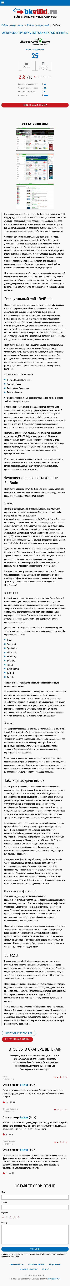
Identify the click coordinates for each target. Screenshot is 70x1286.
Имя (3, 1192)
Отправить (35, 1249)
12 (7, 1102)
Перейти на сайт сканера (35, 105)
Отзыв (4, 1222)
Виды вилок (54, 1264)
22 (14, 1102)
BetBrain (24, 1085)
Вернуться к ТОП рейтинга (18, 1033)
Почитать (46, 1269)
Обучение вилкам (36, 1264)
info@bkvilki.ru (54, 1278)
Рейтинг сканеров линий (38, 25)
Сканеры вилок (17, 1264)
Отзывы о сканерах (28, 1269)
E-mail (4, 1202)
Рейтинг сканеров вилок (12, 25)
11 (13, 1173)
